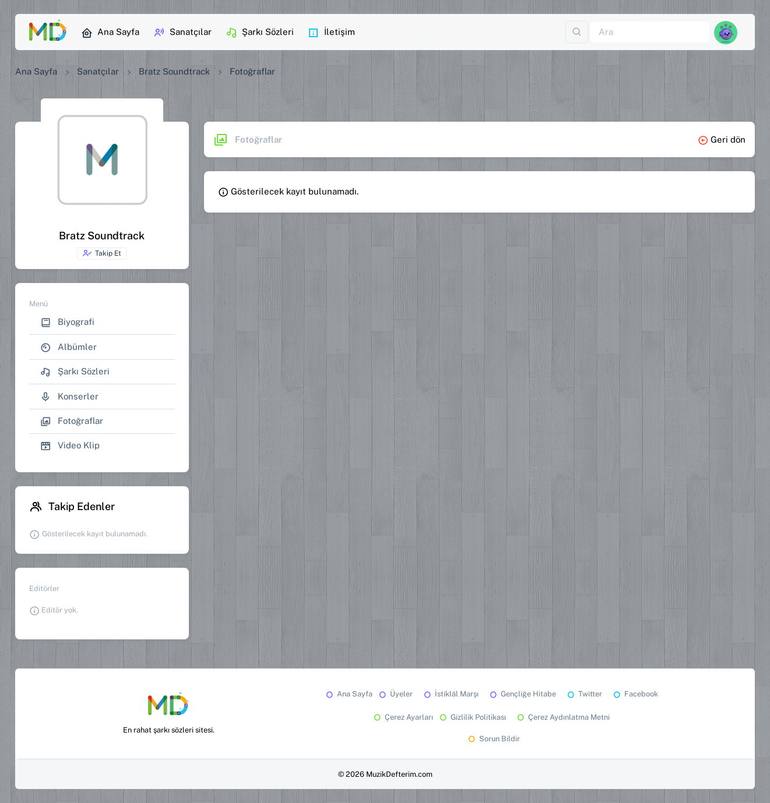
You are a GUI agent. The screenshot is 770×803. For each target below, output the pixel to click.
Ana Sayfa (110, 32)
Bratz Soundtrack (174, 71)
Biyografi (67, 322)
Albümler (68, 347)
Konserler (69, 396)
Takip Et (101, 253)
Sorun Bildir (493, 738)
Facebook (634, 693)
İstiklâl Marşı (450, 693)
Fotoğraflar (71, 421)
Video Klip (70, 445)
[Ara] (649, 32)
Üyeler (395, 693)
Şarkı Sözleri (260, 32)
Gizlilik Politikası (472, 717)
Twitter (583, 693)
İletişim (331, 32)
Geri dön (722, 139)
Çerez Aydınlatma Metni (562, 717)
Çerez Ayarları (402, 717)
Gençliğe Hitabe (522, 693)
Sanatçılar (182, 32)
